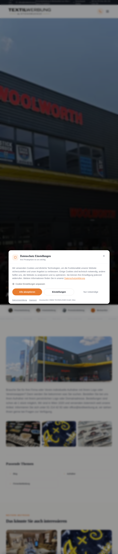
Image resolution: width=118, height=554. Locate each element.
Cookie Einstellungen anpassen (28, 284)
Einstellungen (59, 292)
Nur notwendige (90, 292)
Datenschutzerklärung (74, 278)
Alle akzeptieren (27, 292)
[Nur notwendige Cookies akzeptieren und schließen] (104, 256)
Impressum (33, 300)
